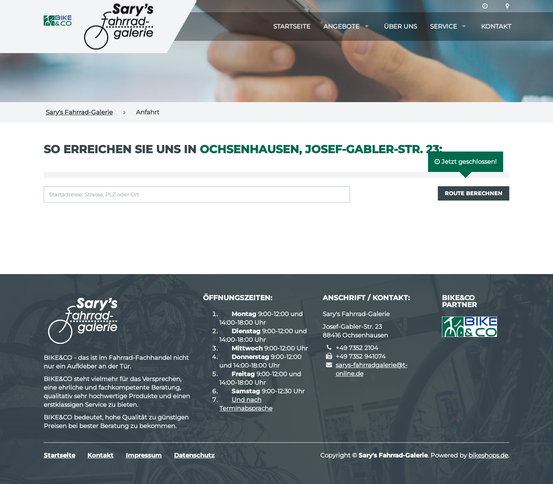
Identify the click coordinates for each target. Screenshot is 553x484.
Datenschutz (194, 455)
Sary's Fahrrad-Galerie (79, 112)
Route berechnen (473, 193)
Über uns (400, 26)
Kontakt (496, 26)
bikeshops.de (488, 455)
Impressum (144, 455)
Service (443, 26)
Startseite (291, 26)
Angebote (341, 26)
